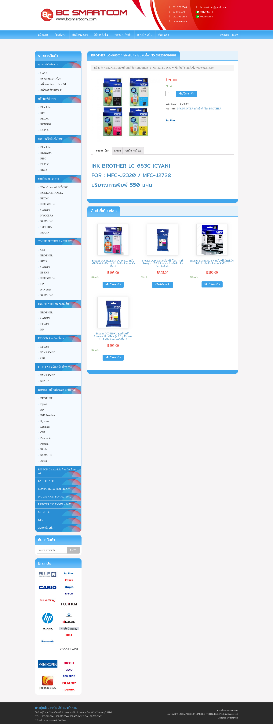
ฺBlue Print (45, 107)
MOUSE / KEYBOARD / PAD (54, 496)
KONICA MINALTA (51, 192)
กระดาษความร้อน (50, 78)
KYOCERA (46, 215)
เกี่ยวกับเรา (60, 34)
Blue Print (45, 147)
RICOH (44, 118)
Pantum (44, 443)
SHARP (44, 232)
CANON (45, 210)
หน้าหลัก (99, 67)
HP (42, 284)
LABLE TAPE (46, 481)
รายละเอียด (102, 150)
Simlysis (234, 717)
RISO (43, 113)
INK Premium (48, 415)
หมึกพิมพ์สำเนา (47, 98)
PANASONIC (47, 352)
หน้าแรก (43, 34)
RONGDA (46, 124)
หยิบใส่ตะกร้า (186, 93)
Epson (43, 404)
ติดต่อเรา (163, 34)
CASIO (44, 73)
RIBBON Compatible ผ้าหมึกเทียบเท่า (57, 471)
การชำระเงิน (144, 34)
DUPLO (44, 130)
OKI (42, 249)
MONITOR (44, 512)
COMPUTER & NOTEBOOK (54, 488)
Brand (117, 150)
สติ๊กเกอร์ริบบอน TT (51, 90)
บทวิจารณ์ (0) (133, 150)
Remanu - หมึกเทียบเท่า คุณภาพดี (57, 389)
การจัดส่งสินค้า (122, 34)
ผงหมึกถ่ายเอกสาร (48, 178)
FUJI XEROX (48, 204)
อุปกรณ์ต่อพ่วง (46, 527)
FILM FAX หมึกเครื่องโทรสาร (55, 367)
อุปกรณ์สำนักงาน (48, 64)
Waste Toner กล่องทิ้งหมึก (54, 187)
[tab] (102, 151)
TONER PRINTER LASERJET (55, 241)
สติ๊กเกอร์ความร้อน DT (53, 84)
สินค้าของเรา (80, 34)
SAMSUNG (46, 221)
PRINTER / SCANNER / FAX (54, 504)
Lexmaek (45, 426)
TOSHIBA (46, 227)
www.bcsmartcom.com (227, 710)
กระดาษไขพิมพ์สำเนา (51, 138)
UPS (40, 520)
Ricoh (43, 449)
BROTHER (142, 67)
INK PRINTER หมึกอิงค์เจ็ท (120, 67)
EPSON (44, 272)
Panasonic (45, 438)
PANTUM (45, 289)
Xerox (43, 460)
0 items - (229, 34)
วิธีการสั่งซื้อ (101, 34)
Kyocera (44, 421)
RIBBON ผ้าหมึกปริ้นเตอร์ (52, 338)
